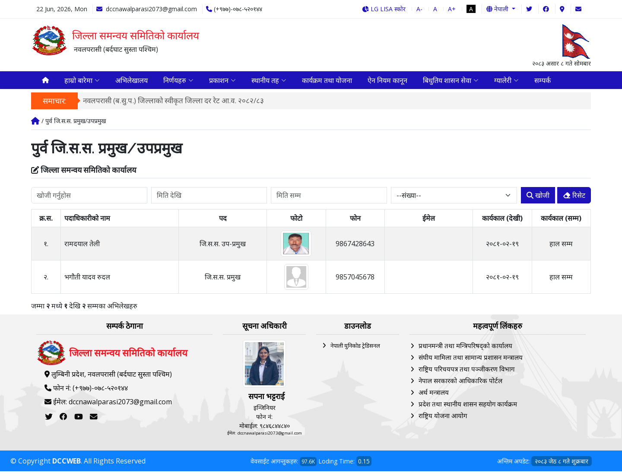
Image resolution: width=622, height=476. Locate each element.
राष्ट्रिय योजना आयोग (443, 420)
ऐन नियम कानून (387, 82)
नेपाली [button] (498, 9)
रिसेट (574, 200)
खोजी (538, 200)
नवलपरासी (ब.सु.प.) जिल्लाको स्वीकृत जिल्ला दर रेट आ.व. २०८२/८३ (173, 105)
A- (419, 9)
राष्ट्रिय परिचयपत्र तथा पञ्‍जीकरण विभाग (466, 374)
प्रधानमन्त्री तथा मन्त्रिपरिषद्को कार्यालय (465, 350)
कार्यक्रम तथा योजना (327, 82)
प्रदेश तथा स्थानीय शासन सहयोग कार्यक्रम (468, 409)
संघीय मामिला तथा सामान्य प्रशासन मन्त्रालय (471, 362)
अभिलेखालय (131, 82)
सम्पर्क (542, 82)
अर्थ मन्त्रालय (434, 397)
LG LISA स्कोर (384, 9)
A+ (452, 9)
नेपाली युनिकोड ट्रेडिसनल (355, 351)
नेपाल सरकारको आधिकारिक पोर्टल (460, 385)
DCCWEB (66, 465)
